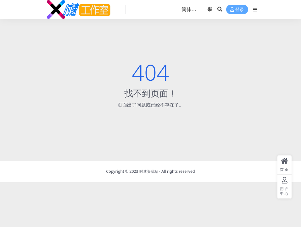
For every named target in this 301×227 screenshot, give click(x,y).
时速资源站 (148, 171)
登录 (237, 9)
